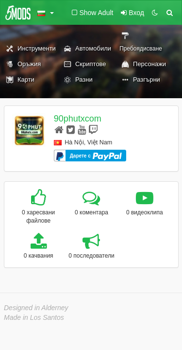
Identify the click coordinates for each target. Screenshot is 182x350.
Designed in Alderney (36, 308)
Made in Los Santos (34, 317)
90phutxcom (77, 118)
